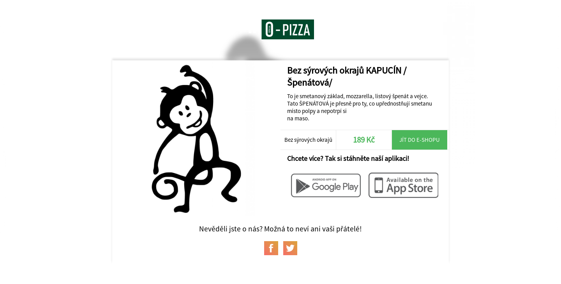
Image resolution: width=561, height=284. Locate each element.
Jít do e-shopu (419, 139)
